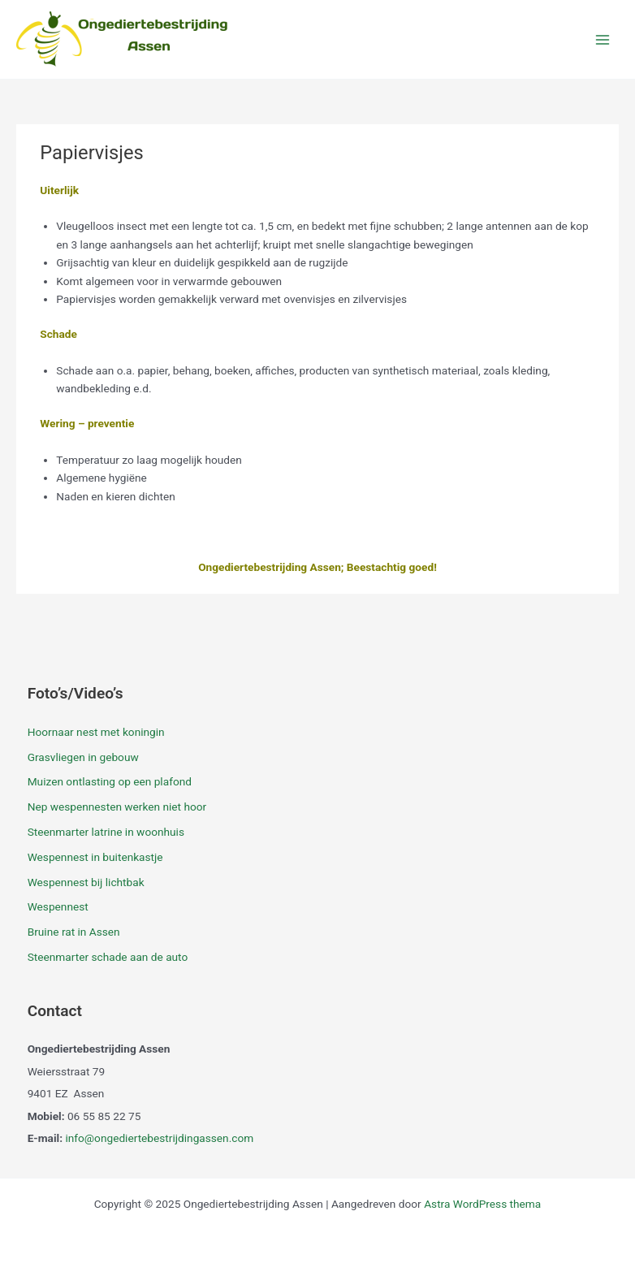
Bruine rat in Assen (74, 931)
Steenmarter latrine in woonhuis (106, 831)
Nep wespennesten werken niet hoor (117, 806)
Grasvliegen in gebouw (83, 756)
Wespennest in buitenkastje (95, 856)
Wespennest (58, 906)
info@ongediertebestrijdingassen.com (159, 1137)
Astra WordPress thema (482, 1203)
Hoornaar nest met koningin (96, 731)
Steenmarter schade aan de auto (108, 956)
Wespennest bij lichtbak (86, 882)
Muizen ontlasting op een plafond (110, 781)
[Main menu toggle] (603, 39)
